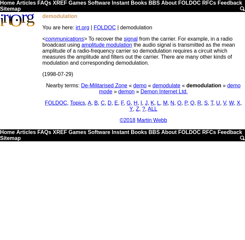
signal (131, 39)
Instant (120, 3)
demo (140, 85)
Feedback (230, 3)
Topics (77, 103)
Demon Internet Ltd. (164, 91)
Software (99, 3)
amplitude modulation (106, 45)
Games (77, 3)
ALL (152, 109)
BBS (154, 3)
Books (139, 3)
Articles (26, 3)
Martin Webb (152, 120)
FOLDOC (189, 3)
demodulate (167, 85)
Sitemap (10, 9)
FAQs (44, 3)
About (169, 3)
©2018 (127, 120)
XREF (60, 3)
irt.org (82, 27)
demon (126, 91)
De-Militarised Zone (104, 85)
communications (64, 39)
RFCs (209, 3)
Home (7, 3)
